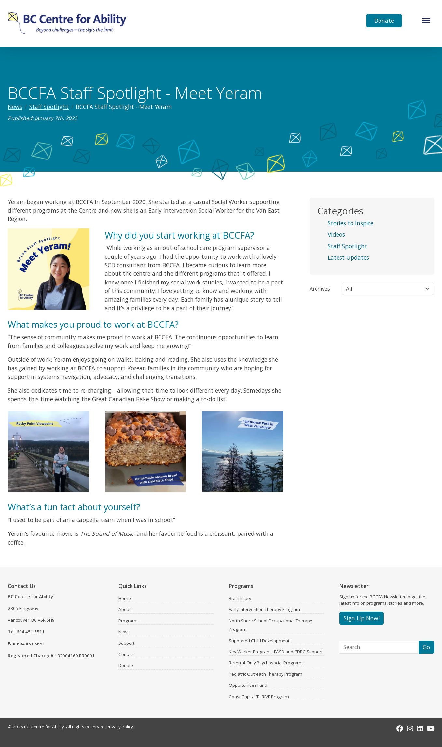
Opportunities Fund (248, 685)
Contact (126, 654)
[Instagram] (410, 728)
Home (124, 598)
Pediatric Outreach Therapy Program (265, 674)
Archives (320, 288)
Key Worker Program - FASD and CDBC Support (276, 652)
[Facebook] (399, 728)
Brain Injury (240, 598)
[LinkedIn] (420, 728)
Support (126, 643)
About (124, 609)
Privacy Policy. (120, 727)
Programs (128, 621)
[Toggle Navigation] (426, 20)
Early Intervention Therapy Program (264, 609)
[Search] (379, 647)
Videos (336, 234)
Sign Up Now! (362, 618)
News (15, 107)
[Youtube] (430, 728)
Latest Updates (348, 257)
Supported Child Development (259, 640)
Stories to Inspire (350, 223)
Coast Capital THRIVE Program (259, 696)
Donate (384, 20)
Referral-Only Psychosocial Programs (266, 663)
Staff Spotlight (49, 107)
